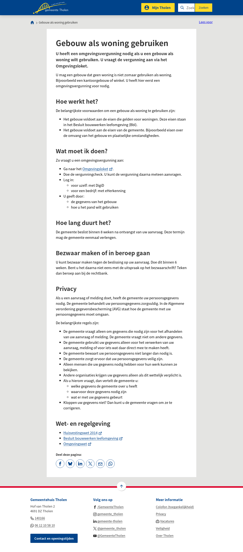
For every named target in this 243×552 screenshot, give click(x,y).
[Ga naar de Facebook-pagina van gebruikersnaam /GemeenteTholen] (108, 506)
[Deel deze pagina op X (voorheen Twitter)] (90, 463)
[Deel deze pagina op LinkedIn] (80, 463)
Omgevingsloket (97, 168)
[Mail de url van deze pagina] (100, 463)
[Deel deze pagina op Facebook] (60, 463)
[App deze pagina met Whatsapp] (110, 463)
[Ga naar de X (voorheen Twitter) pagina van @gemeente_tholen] (109, 528)
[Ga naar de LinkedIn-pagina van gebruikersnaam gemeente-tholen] (108, 520)
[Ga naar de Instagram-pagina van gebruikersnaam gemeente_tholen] (108, 513)
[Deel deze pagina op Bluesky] (70, 463)
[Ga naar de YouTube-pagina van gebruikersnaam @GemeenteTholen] (109, 535)
